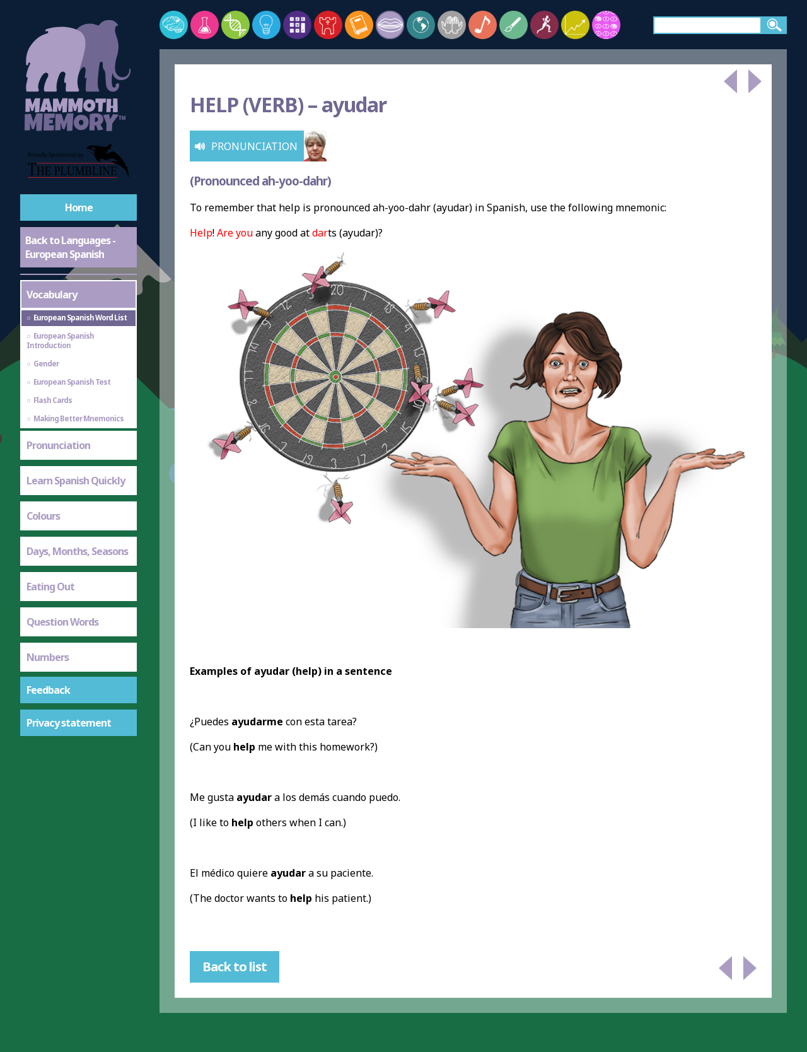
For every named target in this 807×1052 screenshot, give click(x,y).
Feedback (48, 690)
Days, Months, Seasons (77, 551)
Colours (43, 516)
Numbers (47, 657)
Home (79, 207)
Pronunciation (58, 445)
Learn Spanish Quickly (75, 481)
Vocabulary (51, 294)
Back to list (234, 966)
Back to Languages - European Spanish (70, 247)
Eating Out (50, 586)
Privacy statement (68, 723)
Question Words (62, 622)
